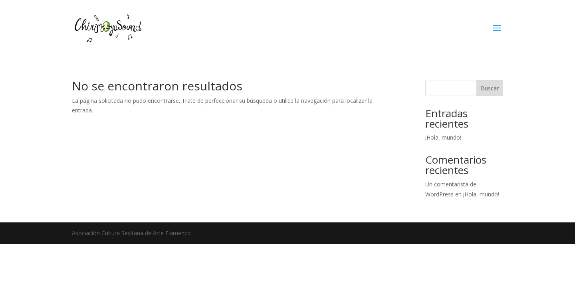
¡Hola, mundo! (443, 137)
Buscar (490, 88)
